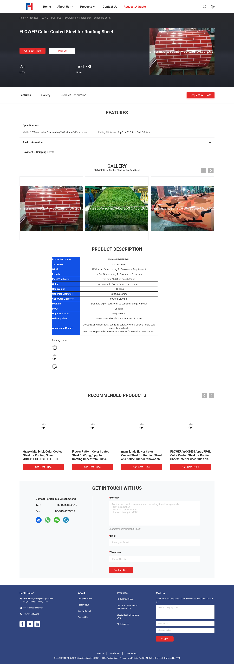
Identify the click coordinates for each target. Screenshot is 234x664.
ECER (178, 658)
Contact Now (120, 570)
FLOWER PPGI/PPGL (50, 17)
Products (33, 17)
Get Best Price (32, 50)
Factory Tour (83, 605)
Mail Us (62, 50)
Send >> (164, 639)
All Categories (123, 624)
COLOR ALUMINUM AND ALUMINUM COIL (127, 607)
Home (23, 17)
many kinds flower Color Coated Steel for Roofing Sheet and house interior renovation (141, 455)
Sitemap (100, 653)
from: (113, 535)
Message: (115, 497)
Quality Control (84, 611)
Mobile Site (114, 653)
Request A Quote (200, 95)
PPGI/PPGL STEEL (125, 599)
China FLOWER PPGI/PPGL (65, 658)
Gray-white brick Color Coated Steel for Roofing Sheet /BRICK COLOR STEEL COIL (43, 455)
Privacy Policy (131, 653)
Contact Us (83, 617)
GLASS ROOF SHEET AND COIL (128, 616)
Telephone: (116, 552)
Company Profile (85, 599)
